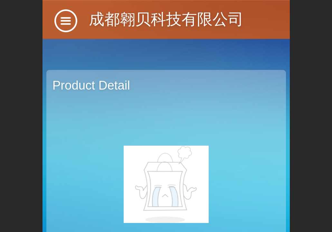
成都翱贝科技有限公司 (166, 19)
